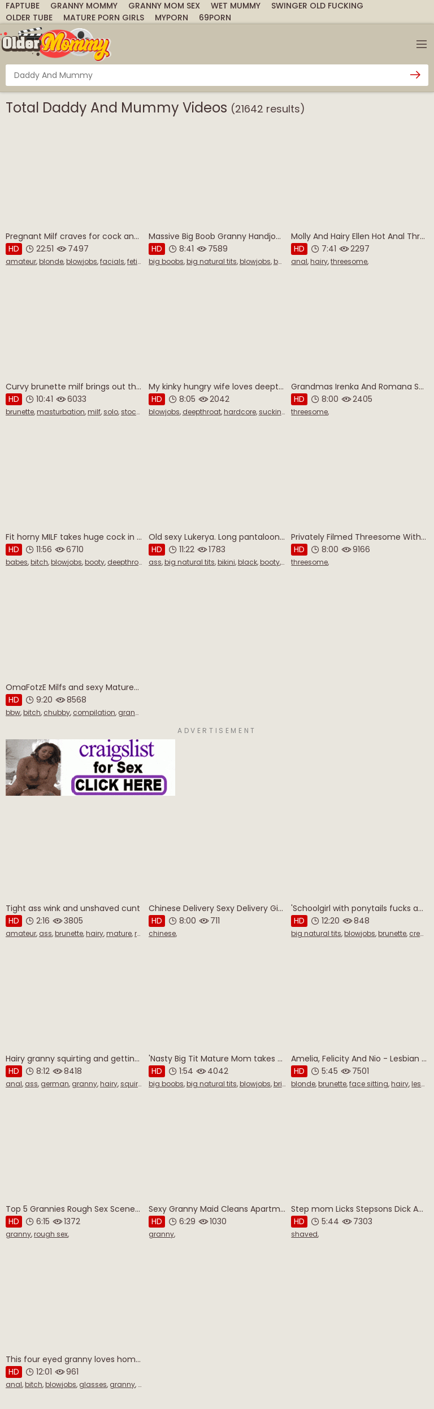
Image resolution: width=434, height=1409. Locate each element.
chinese (162, 933)
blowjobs (81, 261)
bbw (13, 712)
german (55, 1084)
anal (299, 261)
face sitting (368, 1084)
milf (94, 412)
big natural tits (211, 261)
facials (112, 261)
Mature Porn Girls (103, 17)
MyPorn (171, 17)
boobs (285, 261)
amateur (21, 261)
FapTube (23, 5)
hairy (319, 261)
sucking (273, 412)
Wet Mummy (236, 5)
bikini (226, 562)
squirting (135, 1084)
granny (131, 712)
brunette (20, 412)
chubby (57, 712)
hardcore (240, 412)
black (247, 562)
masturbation (61, 412)
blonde (51, 261)
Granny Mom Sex (164, 5)
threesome (349, 261)
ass (155, 562)
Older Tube (29, 17)
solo (110, 412)
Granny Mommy (84, 5)
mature (119, 933)
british (284, 1084)
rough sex (51, 1234)
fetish (136, 261)
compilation (94, 712)
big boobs (166, 261)
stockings (138, 412)
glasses (93, 1384)
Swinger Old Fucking (317, 5)
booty (95, 562)
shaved (304, 1234)
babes (17, 562)
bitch (39, 562)
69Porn (215, 17)
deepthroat (202, 412)
